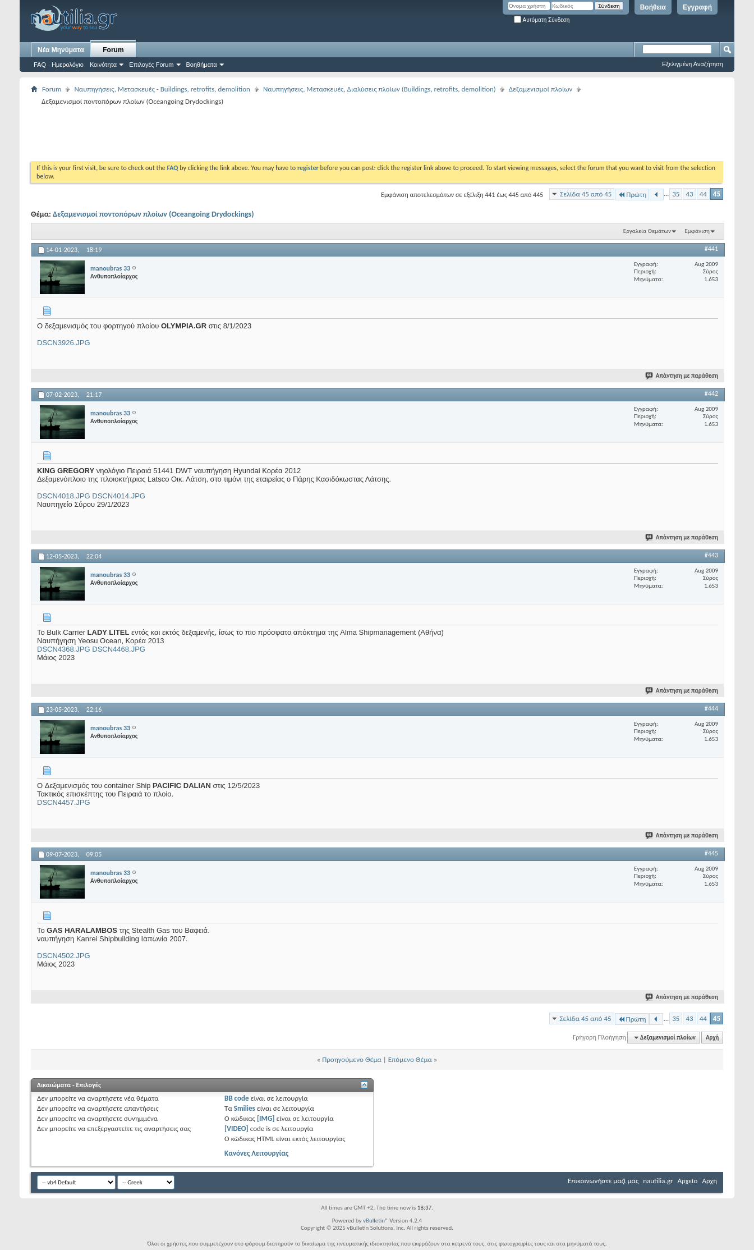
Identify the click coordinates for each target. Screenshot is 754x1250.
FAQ (40, 64)
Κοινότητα (103, 64)
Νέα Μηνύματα (61, 50)
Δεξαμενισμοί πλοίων (541, 89)
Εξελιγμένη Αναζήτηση (692, 64)
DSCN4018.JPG (63, 496)
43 (689, 194)
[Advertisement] (235, 133)
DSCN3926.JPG (63, 342)
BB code (236, 1098)
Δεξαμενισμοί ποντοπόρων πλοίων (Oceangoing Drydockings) (153, 214)
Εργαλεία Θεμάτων (647, 231)
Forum (113, 50)
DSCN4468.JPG (118, 649)
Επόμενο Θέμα (410, 1059)
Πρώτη (632, 194)
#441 (711, 249)
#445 (711, 853)
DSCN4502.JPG (63, 955)
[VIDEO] (236, 1128)
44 (703, 194)
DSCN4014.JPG (118, 496)
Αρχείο (688, 1180)
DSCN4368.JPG (63, 649)
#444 (711, 708)
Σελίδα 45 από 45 (586, 194)
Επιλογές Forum (151, 64)
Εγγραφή (697, 7)
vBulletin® (375, 1220)
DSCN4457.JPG (63, 802)
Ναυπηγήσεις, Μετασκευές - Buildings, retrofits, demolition (162, 89)
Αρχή (712, 1037)
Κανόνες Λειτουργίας (256, 1153)
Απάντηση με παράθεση (682, 375)
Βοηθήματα (201, 64)
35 (675, 194)
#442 (711, 393)
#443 (711, 555)
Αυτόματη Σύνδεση (541, 20)
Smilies (244, 1108)
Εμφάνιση (697, 231)
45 (716, 194)
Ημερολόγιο (68, 64)
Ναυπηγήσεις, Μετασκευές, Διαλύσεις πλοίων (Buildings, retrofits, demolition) (379, 89)
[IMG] (266, 1118)
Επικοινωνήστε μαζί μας (603, 1180)
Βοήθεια (653, 7)
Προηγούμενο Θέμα (351, 1059)
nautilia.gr (658, 1180)
